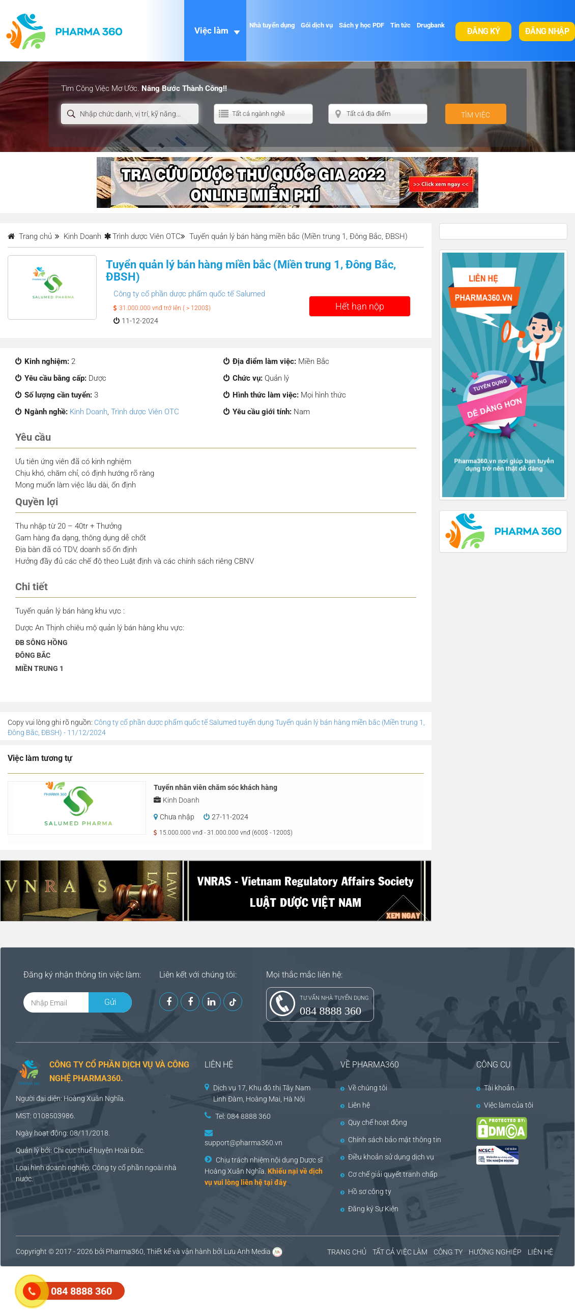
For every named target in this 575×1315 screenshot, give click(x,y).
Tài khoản (495, 1088)
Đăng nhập (547, 31)
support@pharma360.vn (243, 1143)
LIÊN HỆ (540, 1252)
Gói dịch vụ (317, 25)
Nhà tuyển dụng (272, 25)
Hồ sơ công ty (365, 1191)
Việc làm (211, 30)
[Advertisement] (185, 1289)
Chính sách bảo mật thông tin (390, 1140)
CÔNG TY (448, 1252)
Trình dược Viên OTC (146, 236)
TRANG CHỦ (346, 1252)
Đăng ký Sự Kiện (369, 1209)
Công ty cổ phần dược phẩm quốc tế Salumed (189, 293)
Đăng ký (483, 31)
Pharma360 (124, 1251)
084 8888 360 (330, 1010)
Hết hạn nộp (359, 306)
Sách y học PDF (361, 25)
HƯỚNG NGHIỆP (495, 1252)
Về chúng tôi (363, 1088)
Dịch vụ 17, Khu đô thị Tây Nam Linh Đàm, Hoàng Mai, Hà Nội (261, 1093)
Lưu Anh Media (247, 1251)
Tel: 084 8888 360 (243, 1116)
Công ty (104, 1168)
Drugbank (431, 25)
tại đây (275, 1182)
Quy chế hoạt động (373, 1122)
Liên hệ (355, 1105)
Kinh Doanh (88, 411)
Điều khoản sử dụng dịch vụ (387, 1157)
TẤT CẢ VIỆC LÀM (399, 1252)
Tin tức (400, 25)
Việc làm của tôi (504, 1105)
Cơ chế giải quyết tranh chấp (389, 1174)
